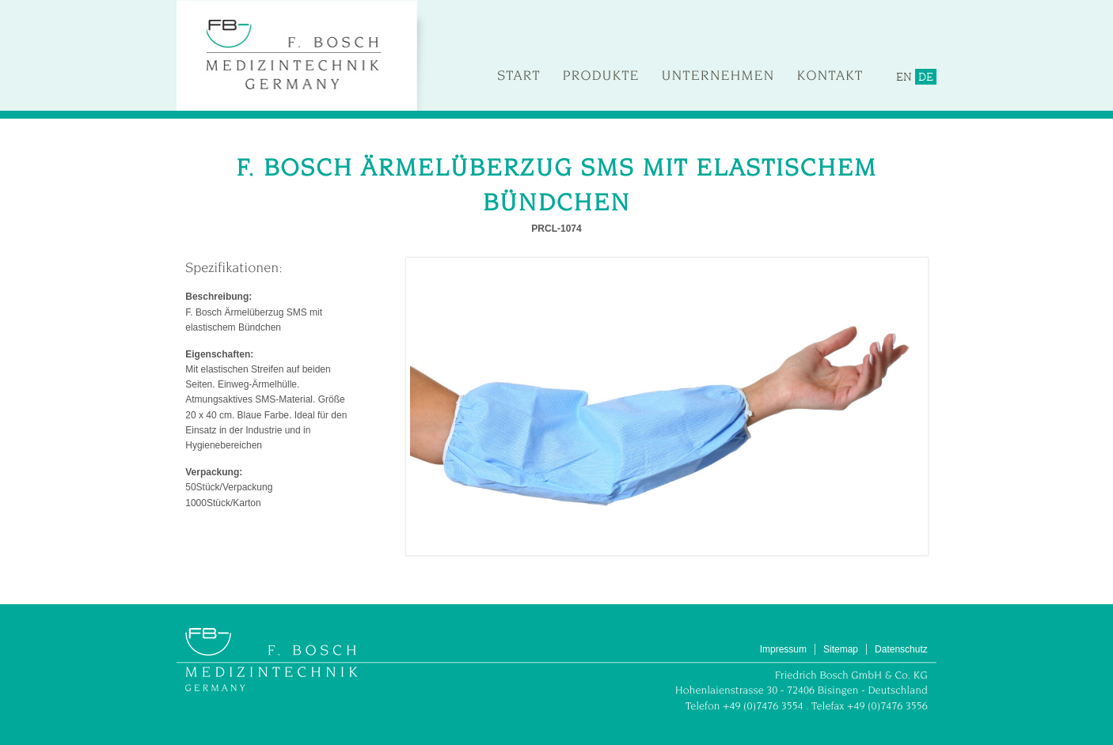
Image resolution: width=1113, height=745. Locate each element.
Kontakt (830, 75)
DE (925, 76)
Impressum (783, 649)
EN (904, 76)
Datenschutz (901, 649)
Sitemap (840, 649)
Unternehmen (718, 75)
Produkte (601, 75)
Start (518, 75)
